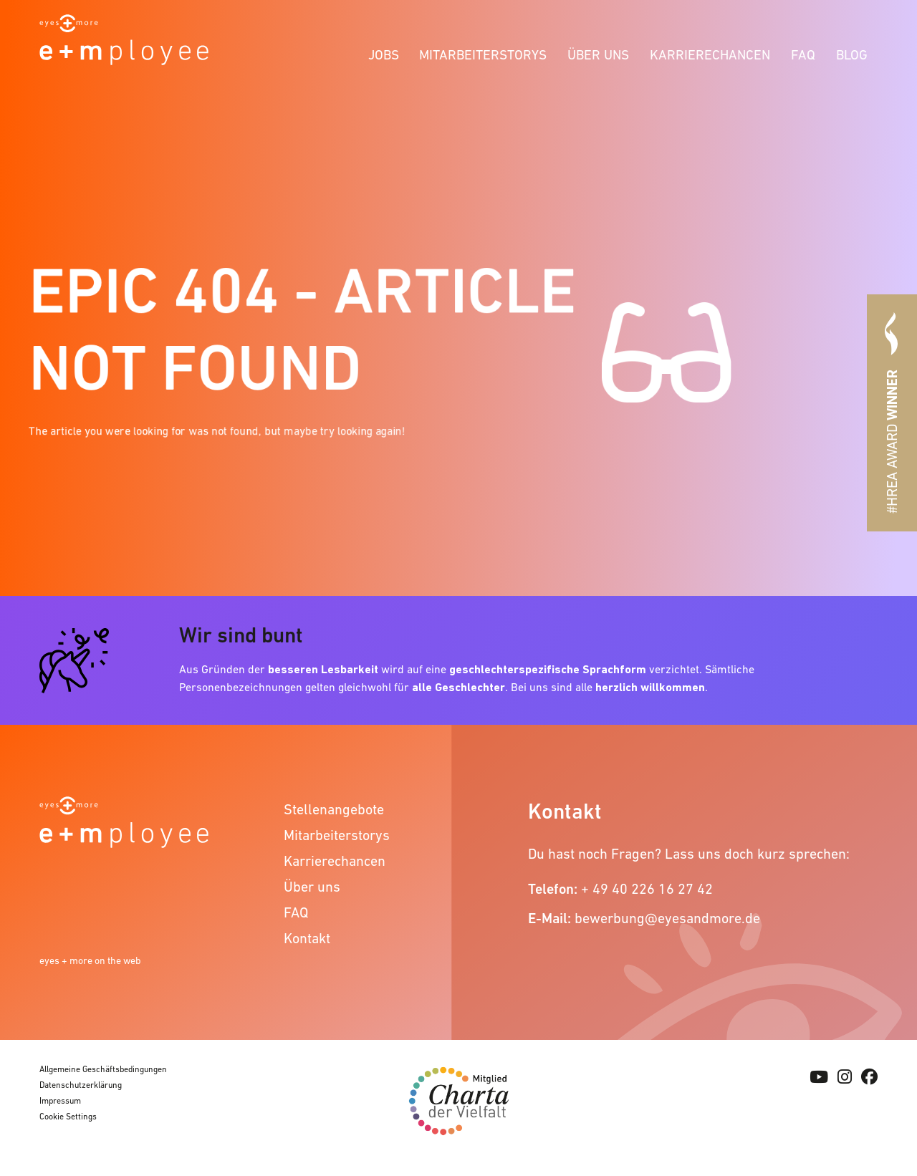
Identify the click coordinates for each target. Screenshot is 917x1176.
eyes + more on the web (90, 960)
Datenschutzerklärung (80, 1085)
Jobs (383, 54)
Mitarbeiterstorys (483, 54)
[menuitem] (383, 52)
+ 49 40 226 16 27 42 (647, 889)
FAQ (803, 54)
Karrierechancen (710, 54)
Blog (852, 54)
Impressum (60, 1101)
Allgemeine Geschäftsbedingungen (103, 1069)
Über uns (598, 54)
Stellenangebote (334, 809)
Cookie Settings (68, 1116)
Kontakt (307, 938)
